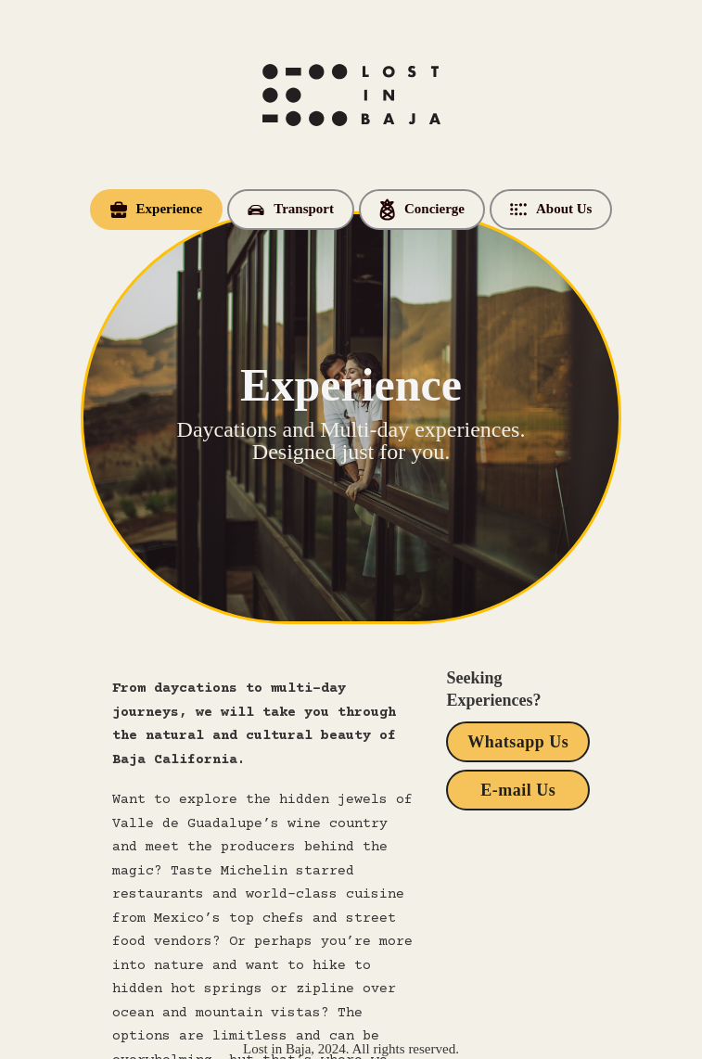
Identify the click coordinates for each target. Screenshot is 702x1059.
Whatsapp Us (517, 742)
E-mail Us (517, 790)
